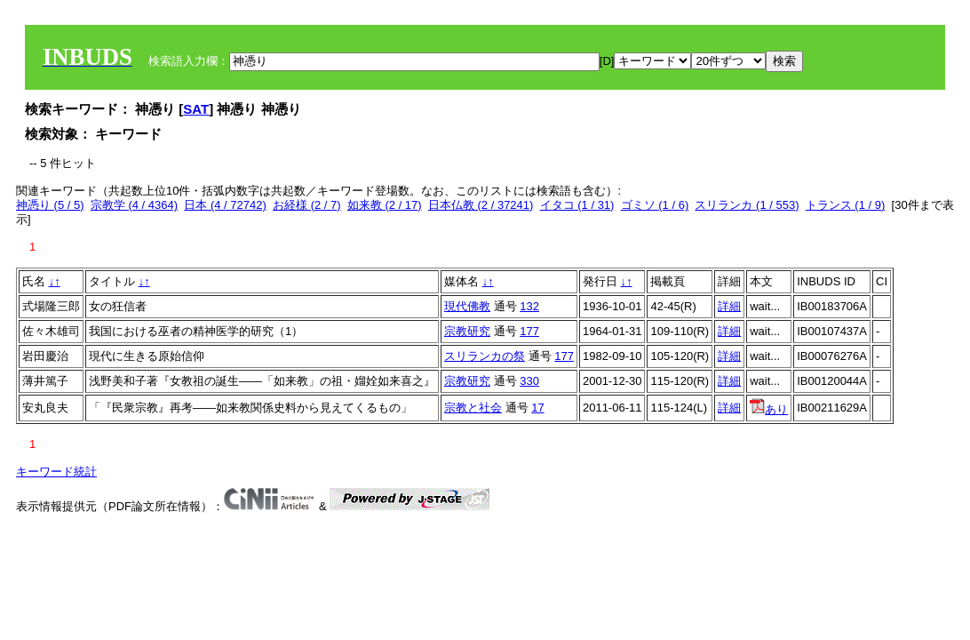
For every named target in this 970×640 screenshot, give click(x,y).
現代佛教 (467, 306)
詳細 (729, 306)
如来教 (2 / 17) (384, 205)
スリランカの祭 (484, 356)
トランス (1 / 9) (846, 205)
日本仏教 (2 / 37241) (481, 205)
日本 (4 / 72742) (225, 205)
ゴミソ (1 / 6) (655, 205)
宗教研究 (467, 331)
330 (529, 381)
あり (769, 409)
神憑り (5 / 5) (50, 205)
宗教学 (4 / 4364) (134, 205)
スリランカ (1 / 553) (747, 205)
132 (529, 306)
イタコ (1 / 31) (577, 205)
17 (537, 407)
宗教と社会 (473, 407)
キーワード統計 (56, 471)
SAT (196, 108)
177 (529, 331)
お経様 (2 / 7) (307, 205)
